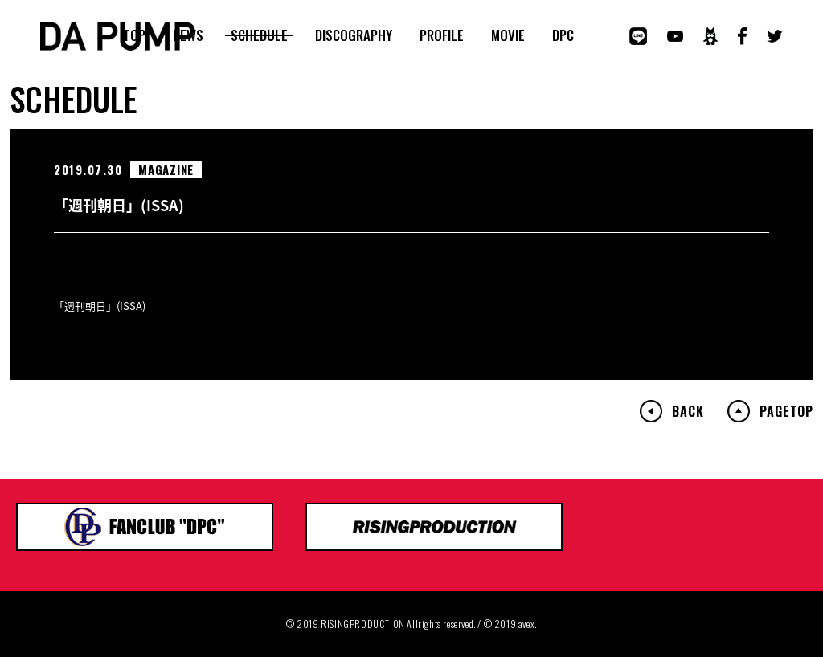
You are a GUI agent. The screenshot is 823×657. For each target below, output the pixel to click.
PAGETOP (786, 411)
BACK (687, 411)
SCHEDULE (259, 35)
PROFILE (442, 35)
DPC (563, 35)
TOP (134, 35)
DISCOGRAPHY (353, 35)
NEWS (188, 35)
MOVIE (508, 35)
